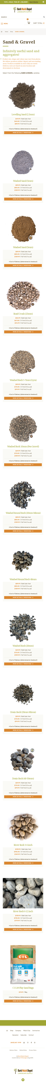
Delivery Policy (13, 1050)
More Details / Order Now (22, 132)
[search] (44, 17)
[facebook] (31, 1042)
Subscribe (24, 1035)
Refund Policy (23, 1050)
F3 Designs (23, 1057)
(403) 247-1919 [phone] (16, 1042)
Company (18, 1030)
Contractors (36, 1030)
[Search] (22, 17)
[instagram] (35, 1042)
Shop (11, 31)
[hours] (28, 1042)
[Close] (43, 2)
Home (4, 31)
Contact (31, 1035)
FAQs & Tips (26, 1030)
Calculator (15, 1035)
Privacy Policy (32, 1050)
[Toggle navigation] (4, 23)
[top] (23, 1080)
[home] (7, 1030)
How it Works (33, 2)
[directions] (24, 1042)
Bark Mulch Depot (23, 1056)
